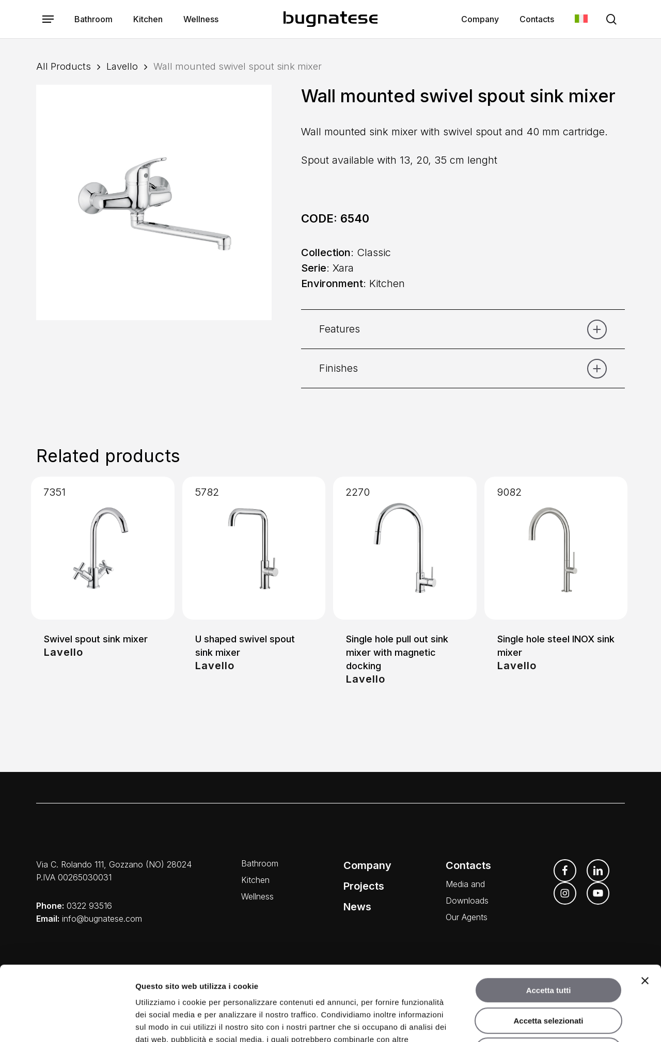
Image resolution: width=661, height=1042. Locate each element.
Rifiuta (549, 976)
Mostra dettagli (541, 1021)
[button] (48, 19)
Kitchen (255, 880)
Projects (363, 886)
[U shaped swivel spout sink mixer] (254, 548)
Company (367, 865)
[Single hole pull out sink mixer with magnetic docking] (405, 548)
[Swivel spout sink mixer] (103, 548)
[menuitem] (581, 19)
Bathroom (259, 863)
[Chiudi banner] (645, 906)
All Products (63, 66)
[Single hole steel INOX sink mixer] (556, 548)
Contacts (468, 865)
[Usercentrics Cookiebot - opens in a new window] (67, 1022)
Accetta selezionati (548, 946)
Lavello (122, 66)
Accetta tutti (548, 915)
